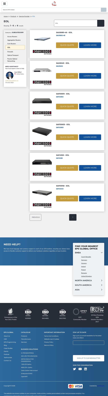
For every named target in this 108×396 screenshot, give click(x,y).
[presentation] (89, 350)
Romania (84, 273)
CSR (5, 339)
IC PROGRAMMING (27, 352)
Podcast (6, 353)
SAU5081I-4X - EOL (64, 32)
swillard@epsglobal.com (11, 80)
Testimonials (8, 356)
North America (83, 280)
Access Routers (12, 36)
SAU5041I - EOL (62, 63)
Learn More (90, 45)
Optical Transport (13, 55)
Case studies (8, 347)
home (6, 16)
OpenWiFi (24, 374)
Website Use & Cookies (51, 339)
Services (24, 341)
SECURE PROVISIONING (29, 355)
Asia (77, 290)
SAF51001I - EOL (63, 94)
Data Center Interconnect (29, 368)
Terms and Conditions (51, 336)
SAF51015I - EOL (63, 186)
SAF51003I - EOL (63, 124)
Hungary (84, 263)
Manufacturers (26, 339)
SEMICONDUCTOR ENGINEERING (27, 359)
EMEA (78, 253)
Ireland (83, 266)
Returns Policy (48, 344)
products (13, 16)
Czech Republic (86, 257)
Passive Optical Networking (12, 60)
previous (36, 217)
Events (6, 350)
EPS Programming (10, 341)
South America (83, 285)
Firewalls (10, 52)
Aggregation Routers (14, 40)
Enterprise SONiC (26, 371)
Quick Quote (67, 45)
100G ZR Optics (26, 363)
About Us (7, 336)
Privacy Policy (48, 341)
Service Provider (24, 16)
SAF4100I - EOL (62, 155)
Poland (83, 270)
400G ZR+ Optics (26, 365)
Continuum (100, 383)
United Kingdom (86, 276)
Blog (5, 344)
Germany (84, 260)
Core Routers (11, 43)
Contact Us (7, 358)
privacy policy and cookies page (35, 393)
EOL (9, 47)
